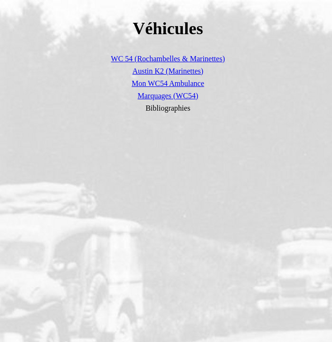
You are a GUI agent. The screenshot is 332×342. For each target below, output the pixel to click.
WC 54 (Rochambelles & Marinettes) (168, 59)
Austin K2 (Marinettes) (168, 71)
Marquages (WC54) (168, 96)
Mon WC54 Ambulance (168, 83)
